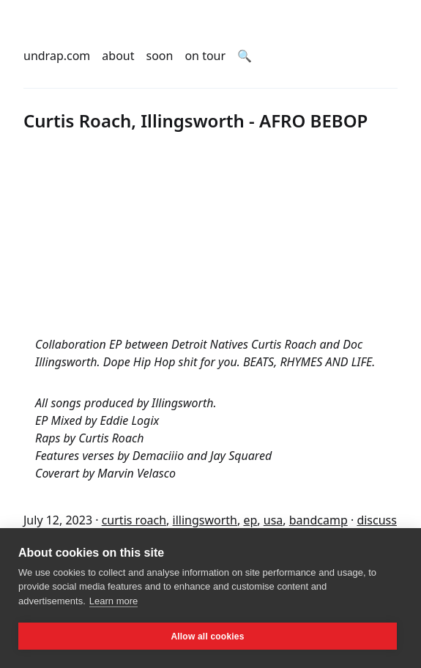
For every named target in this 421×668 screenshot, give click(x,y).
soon (160, 56)
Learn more (113, 600)
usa (273, 520)
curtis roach (134, 520)
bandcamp (318, 520)
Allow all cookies (207, 636)
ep (250, 520)
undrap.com (56, 56)
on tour (205, 56)
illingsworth (205, 520)
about (118, 56)
